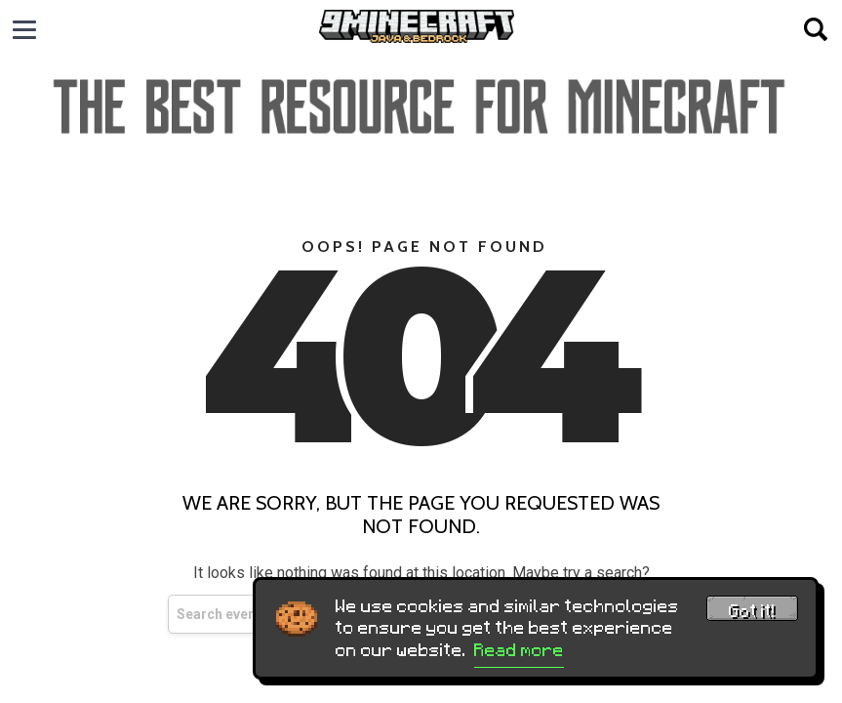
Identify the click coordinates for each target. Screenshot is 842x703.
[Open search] (815, 29)
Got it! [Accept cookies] (752, 611)
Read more (519, 650)
